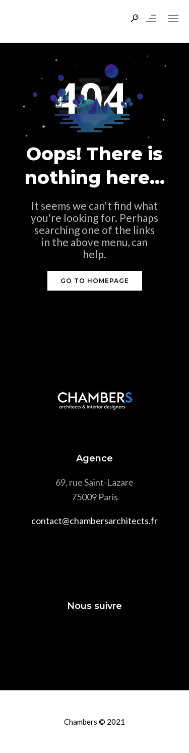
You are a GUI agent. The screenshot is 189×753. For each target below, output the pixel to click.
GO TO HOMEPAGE (94, 281)
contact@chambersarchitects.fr (94, 520)
